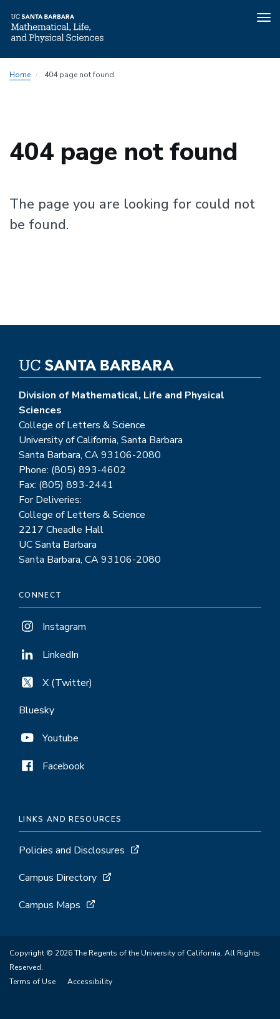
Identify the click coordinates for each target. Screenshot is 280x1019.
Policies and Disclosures (72, 850)
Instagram (52, 627)
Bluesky (36, 710)
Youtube (49, 738)
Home (20, 75)
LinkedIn (49, 655)
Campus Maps (49, 905)
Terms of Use (32, 982)
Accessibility (89, 982)
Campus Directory (58, 878)
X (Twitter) (55, 683)
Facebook (52, 766)
